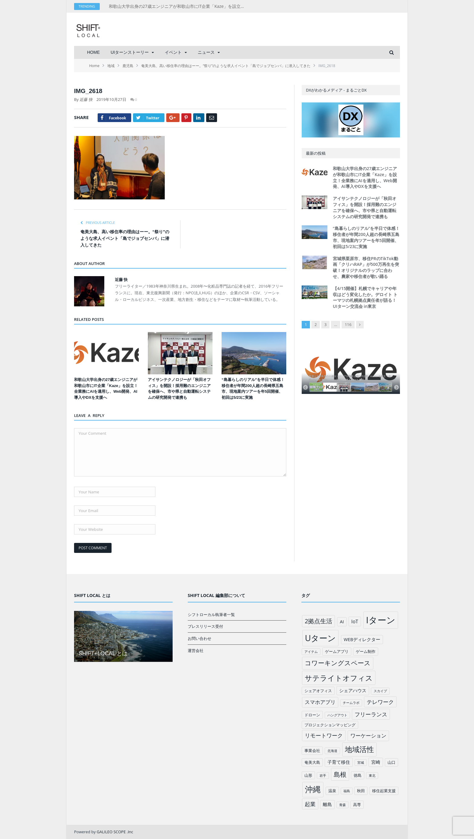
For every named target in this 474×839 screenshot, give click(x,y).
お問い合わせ (199, 638)
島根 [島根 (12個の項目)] (340, 774)
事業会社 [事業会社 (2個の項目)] (312, 750)
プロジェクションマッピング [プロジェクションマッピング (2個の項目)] (330, 725)
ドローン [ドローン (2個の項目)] (312, 715)
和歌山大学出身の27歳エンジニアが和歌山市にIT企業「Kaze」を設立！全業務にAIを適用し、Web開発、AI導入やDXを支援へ (178, 6)
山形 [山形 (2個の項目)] (308, 775)
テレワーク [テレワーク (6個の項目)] (380, 701)
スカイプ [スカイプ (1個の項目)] (380, 691)
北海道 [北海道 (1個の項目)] (332, 751)
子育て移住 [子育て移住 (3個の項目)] (338, 762)
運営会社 (195, 650)
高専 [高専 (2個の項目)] (357, 804)
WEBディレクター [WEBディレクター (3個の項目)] (362, 639)
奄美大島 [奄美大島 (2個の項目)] (312, 762)
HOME (93, 52)
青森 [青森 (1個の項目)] (342, 805)
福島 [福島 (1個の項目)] (346, 791)
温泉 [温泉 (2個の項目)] (332, 790)
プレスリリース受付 (205, 626)
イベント (173, 52)
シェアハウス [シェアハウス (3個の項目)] (352, 690)
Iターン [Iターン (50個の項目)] (380, 620)
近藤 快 (86, 99)
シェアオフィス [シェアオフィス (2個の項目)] (318, 690)
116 (348, 324)
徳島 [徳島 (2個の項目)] (358, 775)
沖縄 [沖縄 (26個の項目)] (313, 789)
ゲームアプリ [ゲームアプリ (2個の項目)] (337, 651)
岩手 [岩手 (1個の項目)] (323, 775)
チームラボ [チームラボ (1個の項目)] (351, 703)
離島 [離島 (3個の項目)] (327, 804)
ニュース (206, 52)
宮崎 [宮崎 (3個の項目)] (375, 762)
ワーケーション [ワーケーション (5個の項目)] (368, 735)
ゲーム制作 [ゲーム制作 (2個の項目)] (365, 651)
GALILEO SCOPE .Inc (115, 831)
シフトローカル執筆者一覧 (211, 614)
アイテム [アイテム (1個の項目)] (311, 652)
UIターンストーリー (130, 52)
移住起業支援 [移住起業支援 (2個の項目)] (384, 790)
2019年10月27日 (111, 99)
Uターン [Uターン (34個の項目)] (320, 638)
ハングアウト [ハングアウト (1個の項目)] (337, 715)
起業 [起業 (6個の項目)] (310, 804)
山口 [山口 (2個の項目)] (391, 762)
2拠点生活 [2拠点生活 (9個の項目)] (318, 621)
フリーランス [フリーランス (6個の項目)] (371, 714)
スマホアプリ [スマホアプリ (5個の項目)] (320, 702)
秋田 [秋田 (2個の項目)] (361, 790)
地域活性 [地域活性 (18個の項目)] (359, 749)
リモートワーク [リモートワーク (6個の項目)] (324, 735)
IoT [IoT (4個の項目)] (354, 621)
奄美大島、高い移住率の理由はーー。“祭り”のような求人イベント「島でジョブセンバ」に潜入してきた (124, 238)
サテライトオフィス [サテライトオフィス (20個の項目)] (339, 678)
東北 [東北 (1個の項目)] (372, 775)
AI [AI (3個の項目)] (342, 621)
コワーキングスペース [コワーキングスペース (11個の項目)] (338, 663)
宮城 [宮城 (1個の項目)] (360, 762)
